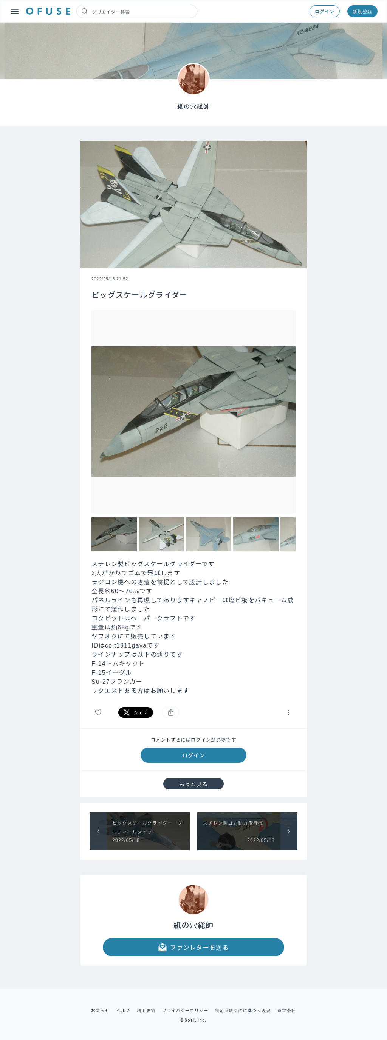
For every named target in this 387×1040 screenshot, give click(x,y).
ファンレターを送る (193, 947)
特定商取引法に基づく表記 (243, 1010)
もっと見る (193, 784)
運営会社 (286, 1010)
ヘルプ (123, 1010)
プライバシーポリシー (185, 1010)
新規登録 (362, 11)
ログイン (324, 11)
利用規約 (146, 1010)
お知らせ (100, 1010)
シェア (136, 712)
